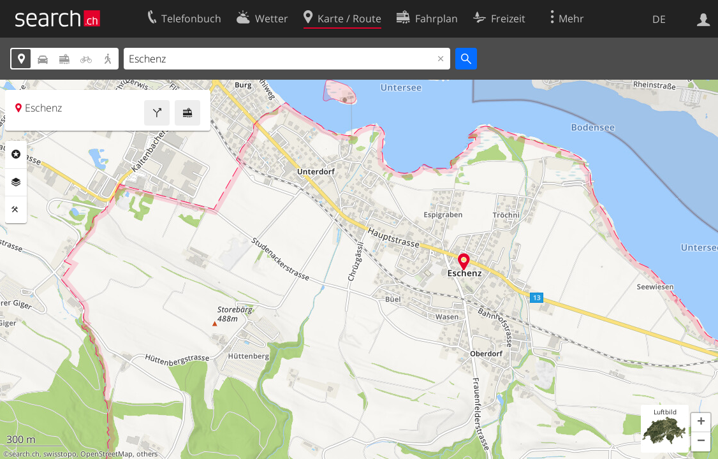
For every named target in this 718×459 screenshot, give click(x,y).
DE (659, 19)
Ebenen (16, 182)
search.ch (24, 453)
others (147, 453)
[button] (700, 422)
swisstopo (60, 453)
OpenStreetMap (106, 453)
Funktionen (16, 209)
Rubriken (16, 154)
